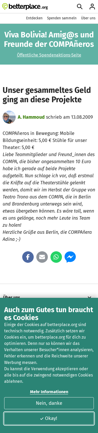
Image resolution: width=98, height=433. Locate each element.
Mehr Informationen (49, 391)
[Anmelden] (92, 6)
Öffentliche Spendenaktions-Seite (49, 55)
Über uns (88, 18)
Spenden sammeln (62, 18)
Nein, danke (49, 403)
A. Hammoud (31, 117)
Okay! (48, 418)
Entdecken (34, 18)
